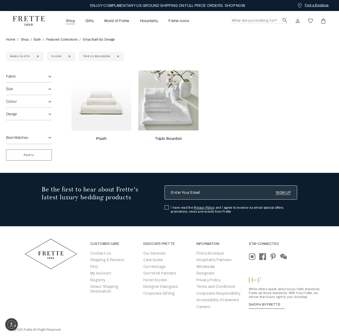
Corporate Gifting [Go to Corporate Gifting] (159, 293)
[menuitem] (63, 20)
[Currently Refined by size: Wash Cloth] (37, 56)
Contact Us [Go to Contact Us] (100, 253)
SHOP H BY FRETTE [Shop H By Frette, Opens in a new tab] (267, 304)
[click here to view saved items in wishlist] (310, 21)
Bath (37, 39)
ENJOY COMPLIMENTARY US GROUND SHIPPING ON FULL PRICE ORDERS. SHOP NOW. (168, 6)
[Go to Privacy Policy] (208, 280)
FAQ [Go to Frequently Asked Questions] (94, 267)
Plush (101, 139)
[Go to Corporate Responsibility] (218, 293)
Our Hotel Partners (159, 273)
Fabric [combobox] (11, 76)
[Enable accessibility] (11, 324)
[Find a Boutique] (313, 5)
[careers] (203, 307)
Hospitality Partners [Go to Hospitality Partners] (214, 260)
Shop (25, 39)
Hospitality (149, 21)
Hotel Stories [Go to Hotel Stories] (155, 280)
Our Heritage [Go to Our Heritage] (154, 267)
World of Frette (116, 21)
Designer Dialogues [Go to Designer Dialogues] (160, 287)
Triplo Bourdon (168, 139)
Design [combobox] (11, 114)
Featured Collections (62, 39)
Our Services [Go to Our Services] (154, 253)
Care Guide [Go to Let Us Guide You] (153, 260)
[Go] (205, 273)
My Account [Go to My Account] (100, 273)
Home (12, 39)
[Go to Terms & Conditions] (215, 287)
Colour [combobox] (11, 101)
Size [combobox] (9, 89)
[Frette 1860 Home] (26, 21)
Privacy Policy (204, 208)
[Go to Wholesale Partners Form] (205, 267)
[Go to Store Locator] (210, 253)
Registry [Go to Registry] (97, 280)
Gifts (90, 21)
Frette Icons (178, 21)
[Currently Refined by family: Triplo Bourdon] (117, 56)
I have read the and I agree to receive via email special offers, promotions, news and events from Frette (227, 209)
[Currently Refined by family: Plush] (69, 56)
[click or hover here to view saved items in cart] (323, 21)
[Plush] (101, 100)
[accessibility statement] (217, 300)
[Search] (260, 21)
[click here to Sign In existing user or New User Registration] (298, 21)
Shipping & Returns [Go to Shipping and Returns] (107, 260)
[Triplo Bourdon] (168, 100)
